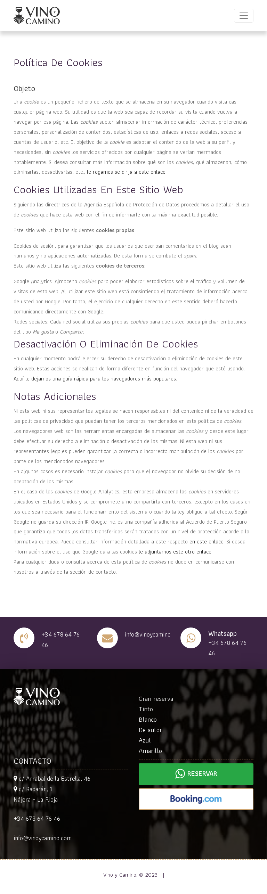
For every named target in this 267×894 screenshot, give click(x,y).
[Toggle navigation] (243, 16)
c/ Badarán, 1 (33, 789)
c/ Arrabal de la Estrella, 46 (52, 778)
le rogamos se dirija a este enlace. (127, 171)
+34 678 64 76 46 (37, 818)
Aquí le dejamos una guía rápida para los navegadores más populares (95, 378)
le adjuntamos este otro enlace (175, 551)
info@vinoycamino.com (43, 838)
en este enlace (206, 541)
